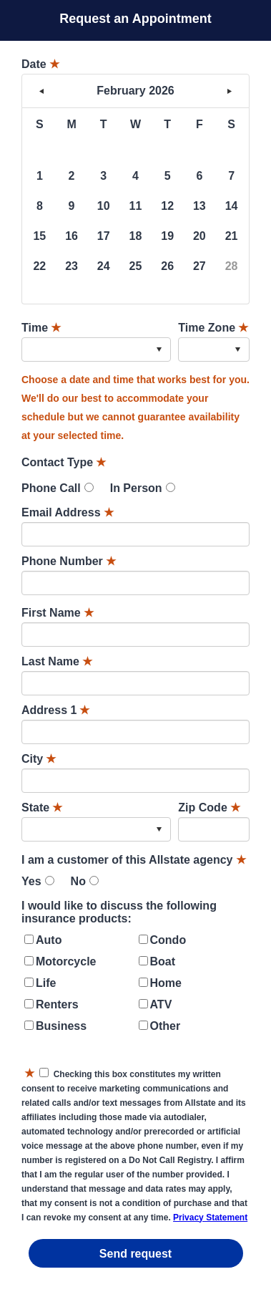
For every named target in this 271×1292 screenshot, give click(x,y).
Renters (57, 1004)
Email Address (67, 512)
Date (40, 64)
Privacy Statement (210, 1218)
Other (165, 1026)
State (41, 807)
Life (46, 983)
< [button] (41, 91)
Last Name (56, 661)
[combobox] (96, 349)
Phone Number (68, 561)
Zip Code (209, 807)
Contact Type (63, 462)
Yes (31, 881)
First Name (57, 613)
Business (61, 1026)
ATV (161, 1004)
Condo (168, 940)
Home (166, 983)
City (38, 759)
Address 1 (55, 710)
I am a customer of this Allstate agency (133, 860)
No (78, 881)
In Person (136, 488)
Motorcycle (66, 961)
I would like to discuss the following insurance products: (119, 912)
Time (41, 328)
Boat (163, 961)
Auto (48, 940)
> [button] (229, 91)
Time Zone (213, 328)
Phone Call (51, 488)
